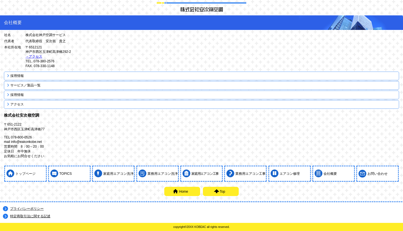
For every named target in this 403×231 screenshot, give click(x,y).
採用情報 (17, 76)
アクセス (17, 104)
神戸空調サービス (201, 9)
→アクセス (33, 56)
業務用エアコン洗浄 (162, 174)
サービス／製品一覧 (25, 85)
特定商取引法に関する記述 (30, 216)
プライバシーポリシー (27, 209)
